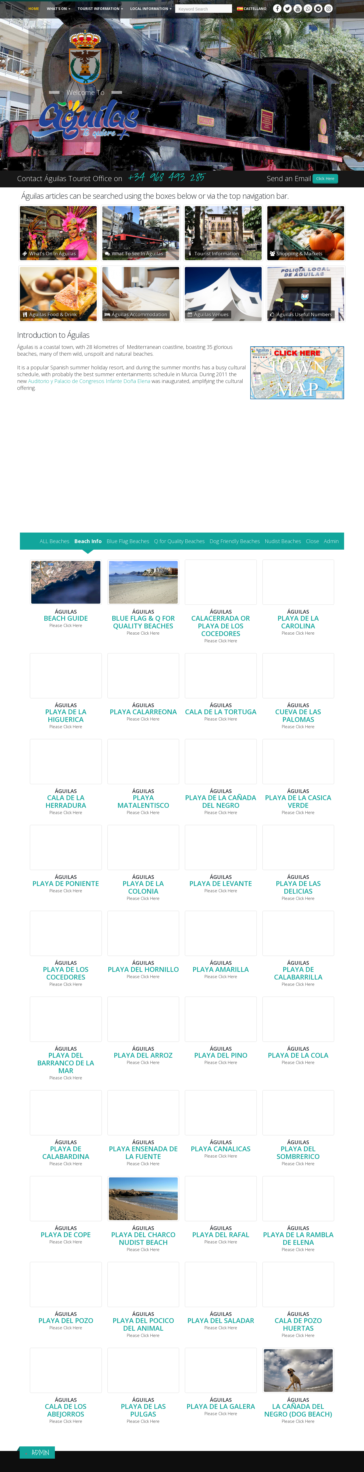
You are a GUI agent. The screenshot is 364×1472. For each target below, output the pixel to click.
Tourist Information (98, 8)
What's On (57, 8)
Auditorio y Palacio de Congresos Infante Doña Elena (89, 381)
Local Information (149, 8)
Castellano (251, 9)
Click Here (325, 178)
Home (33, 8)
